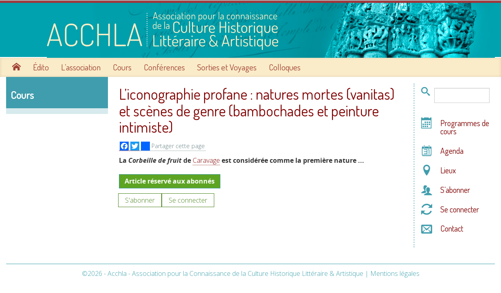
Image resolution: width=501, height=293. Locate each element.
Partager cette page (173, 145)
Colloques (285, 66)
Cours (122, 66)
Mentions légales (395, 272)
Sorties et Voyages (227, 66)
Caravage (206, 159)
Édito (41, 66)
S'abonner (140, 199)
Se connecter (188, 199)
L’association (81, 66)
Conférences (164, 66)
